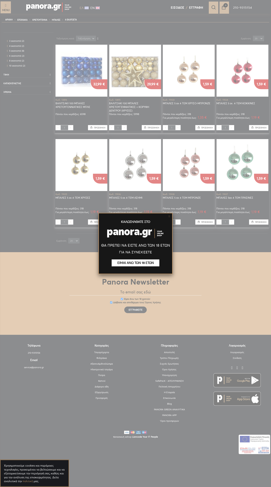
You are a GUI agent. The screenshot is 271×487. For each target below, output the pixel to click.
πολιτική (28, 481)
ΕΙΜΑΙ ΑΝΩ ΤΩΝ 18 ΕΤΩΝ (135, 263)
